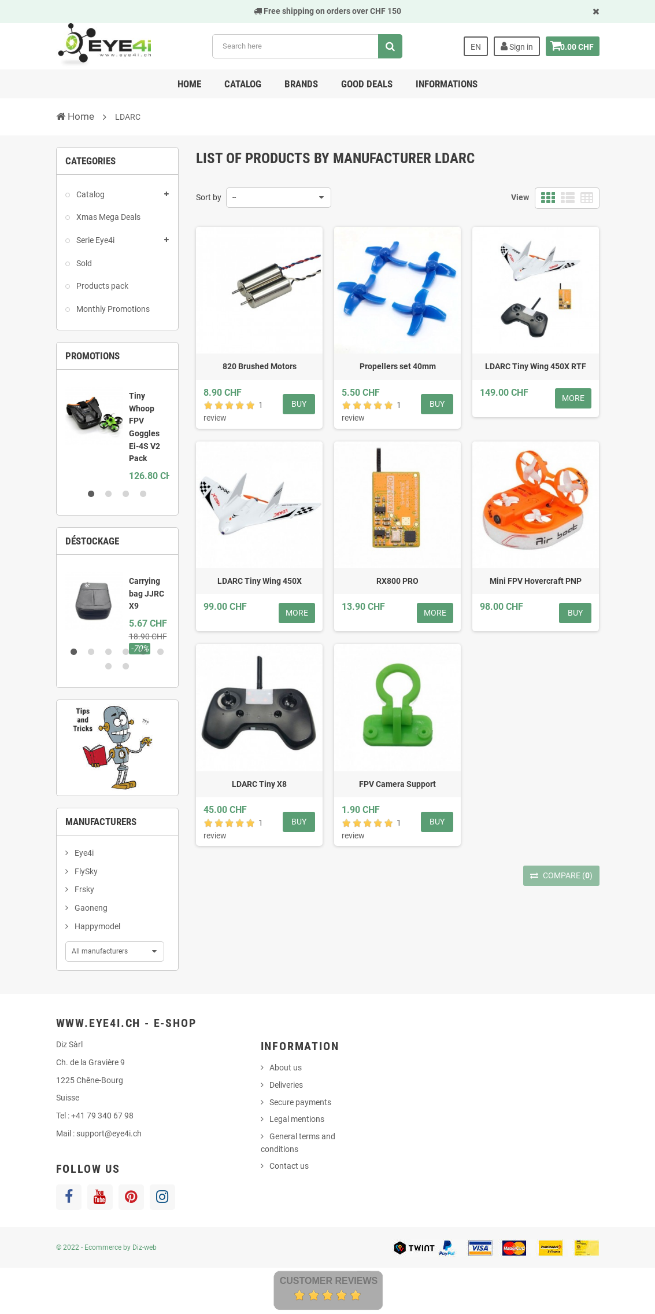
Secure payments (300, 1102)
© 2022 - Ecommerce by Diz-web (106, 1247)
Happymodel (96, 926)
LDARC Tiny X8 (259, 784)
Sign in (511, 46)
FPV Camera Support (397, 784)
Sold (83, 263)
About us (285, 1067)
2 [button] (108, 494)
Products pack (101, 285)
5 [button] (143, 652)
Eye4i (83, 852)
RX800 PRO (397, 581)
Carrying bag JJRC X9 (146, 593)
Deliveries (286, 1085)
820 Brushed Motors (260, 366)
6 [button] (160, 652)
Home (189, 84)
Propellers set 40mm (398, 366)
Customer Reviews (329, 1281)
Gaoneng (90, 907)
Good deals (367, 84)
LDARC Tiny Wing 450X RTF (535, 366)
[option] (118, 430)
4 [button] (143, 494)
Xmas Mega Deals (107, 217)
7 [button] (108, 666)
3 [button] (126, 494)
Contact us (289, 1166)
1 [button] (91, 494)
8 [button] (126, 666)
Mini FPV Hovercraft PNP (536, 581)
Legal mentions (296, 1119)
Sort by (208, 197)
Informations (447, 84)
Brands (301, 84)
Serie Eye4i (94, 240)
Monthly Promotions (112, 309)
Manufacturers (100, 821)
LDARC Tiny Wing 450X (259, 581)
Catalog (242, 84)
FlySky (85, 871)
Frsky (83, 889)
